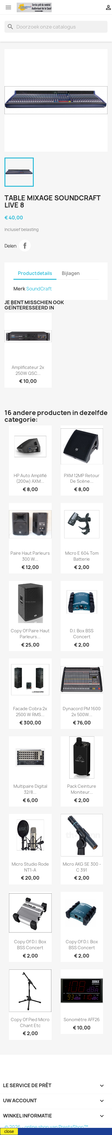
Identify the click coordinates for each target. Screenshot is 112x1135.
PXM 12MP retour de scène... (81, 478)
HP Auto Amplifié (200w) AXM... (30, 478)
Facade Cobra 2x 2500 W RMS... (30, 711)
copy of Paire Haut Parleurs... (30, 633)
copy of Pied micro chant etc (30, 1022)
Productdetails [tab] (35, 273)
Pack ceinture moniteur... (81, 789)
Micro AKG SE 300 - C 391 (82, 867)
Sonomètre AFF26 (82, 1019)
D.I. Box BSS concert (81, 633)
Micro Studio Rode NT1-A (30, 867)
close (9, 1131)
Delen (25, 245)
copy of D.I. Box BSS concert (30, 944)
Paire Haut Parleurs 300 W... (30, 556)
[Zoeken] (56, 27)
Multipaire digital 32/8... (30, 789)
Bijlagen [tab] (71, 273)
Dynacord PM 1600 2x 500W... (82, 711)
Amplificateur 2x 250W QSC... (28, 370)
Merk (19, 289)
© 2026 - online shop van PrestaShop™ (46, 1127)
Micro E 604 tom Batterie (82, 556)
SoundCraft (39, 289)
